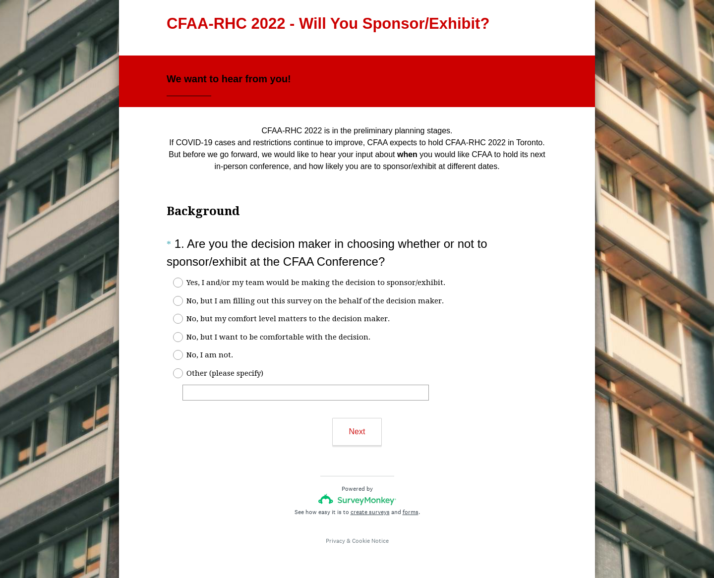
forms (410, 512)
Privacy (335, 541)
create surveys (370, 512)
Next (357, 431)
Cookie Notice (370, 541)
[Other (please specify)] (305, 393)
